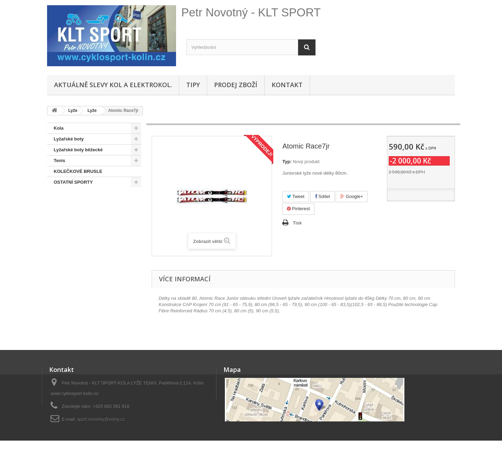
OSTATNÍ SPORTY (73, 182)
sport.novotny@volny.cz (101, 419)
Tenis (59, 160)
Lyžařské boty (69, 139)
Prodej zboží (235, 85)
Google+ (351, 196)
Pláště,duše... (68, 225)
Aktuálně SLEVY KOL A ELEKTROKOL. (113, 85)
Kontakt (287, 85)
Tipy (193, 85)
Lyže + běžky (67, 236)
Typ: (286, 161)
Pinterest (298, 208)
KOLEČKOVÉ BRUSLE (78, 171)
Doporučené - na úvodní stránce (88, 214)
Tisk (297, 223)
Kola (58, 128)
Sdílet (322, 196)
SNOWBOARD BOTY (76, 203)
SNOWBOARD (69, 193)
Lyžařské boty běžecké (78, 149)
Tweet (295, 196)
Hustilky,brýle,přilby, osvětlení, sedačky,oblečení (87, 252)
